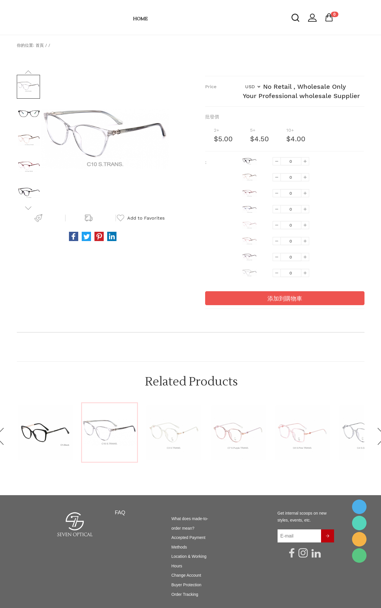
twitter (86, 236)
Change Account (186, 575)
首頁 (40, 45)
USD (252, 86)
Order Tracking (185, 594)
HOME (140, 19)
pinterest (99, 236)
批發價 (212, 117)
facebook (73, 236)
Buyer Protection (187, 584)
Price (210, 86)
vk (112, 236)
